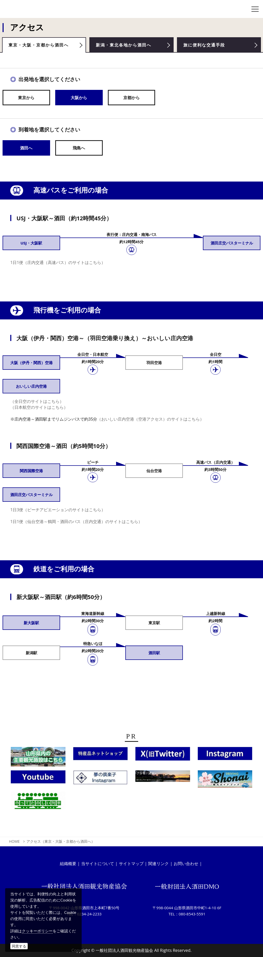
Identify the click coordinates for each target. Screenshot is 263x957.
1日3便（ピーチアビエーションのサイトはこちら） (57, 512)
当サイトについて (97, 863)
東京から (26, 99)
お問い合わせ (186, 863)
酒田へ (26, 150)
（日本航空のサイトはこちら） (39, 409)
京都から (131, 99)
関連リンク (158, 863)
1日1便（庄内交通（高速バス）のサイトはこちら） (57, 264)
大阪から (79, 99)
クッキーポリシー (37, 930)
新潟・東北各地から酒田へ (128, 46)
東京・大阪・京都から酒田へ (43, 46)
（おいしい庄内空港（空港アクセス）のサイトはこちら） (150, 421)
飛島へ (79, 150)
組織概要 (68, 863)
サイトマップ (131, 863)
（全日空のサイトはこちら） (37, 403)
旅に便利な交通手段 (208, 46)
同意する (19, 946)
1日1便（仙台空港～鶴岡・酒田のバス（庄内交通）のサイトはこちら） (76, 523)
